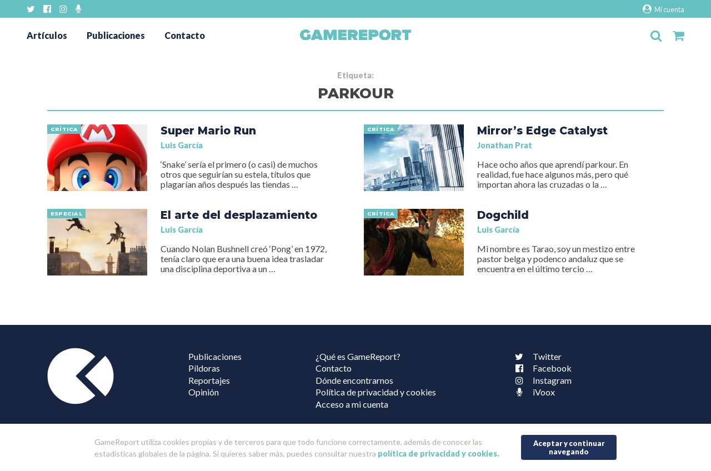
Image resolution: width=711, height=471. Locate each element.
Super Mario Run (208, 130)
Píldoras (204, 368)
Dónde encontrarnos (354, 380)
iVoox (532, 392)
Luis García (182, 145)
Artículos (47, 35)
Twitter (536, 356)
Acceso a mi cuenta (352, 404)
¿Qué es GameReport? (358, 356)
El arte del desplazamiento (239, 215)
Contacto (184, 35)
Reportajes (209, 380)
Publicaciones (116, 35)
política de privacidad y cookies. (438, 453)
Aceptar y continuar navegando (569, 447)
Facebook (541, 368)
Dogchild (503, 215)
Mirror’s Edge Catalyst (542, 130)
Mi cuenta (663, 9)
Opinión (203, 392)
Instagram (541, 380)
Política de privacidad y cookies (376, 392)
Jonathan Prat (504, 145)
